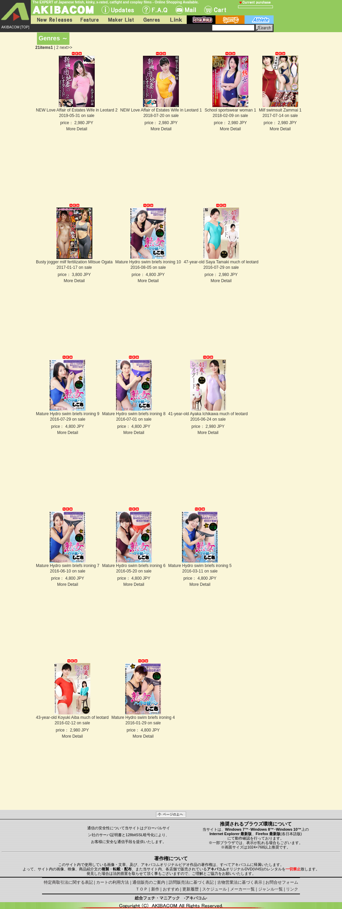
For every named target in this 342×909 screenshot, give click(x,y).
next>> (66, 47)
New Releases (53, 19)
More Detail (76, 129)
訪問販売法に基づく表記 (191, 882)
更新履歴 (190, 889)
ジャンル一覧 (270, 889)
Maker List (120, 19)
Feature (89, 19)
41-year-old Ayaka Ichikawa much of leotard (208, 413)
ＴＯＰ (141, 889)
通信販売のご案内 (148, 882)
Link (175, 19)
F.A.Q (155, 9)
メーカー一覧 (242, 889)
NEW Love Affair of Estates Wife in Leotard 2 (77, 110)
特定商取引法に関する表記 (68, 882)
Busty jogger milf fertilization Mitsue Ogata (74, 262)
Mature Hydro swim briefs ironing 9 (67, 413)
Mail (185, 9)
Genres (151, 19)
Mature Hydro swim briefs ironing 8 (133, 413)
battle (230, 19)
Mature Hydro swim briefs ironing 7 (67, 565)
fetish (201, 19)
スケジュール (214, 889)
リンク (292, 889)
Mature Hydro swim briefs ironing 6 (133, 565)
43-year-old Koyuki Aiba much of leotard (72, 717)
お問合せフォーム (281, 882)
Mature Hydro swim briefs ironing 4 (143, 717)
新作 (155, 889)
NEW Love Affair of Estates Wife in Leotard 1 (161, 110)
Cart (215, 9)
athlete (259, 19)
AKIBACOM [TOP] (15, 27)
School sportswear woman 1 (230, 110)
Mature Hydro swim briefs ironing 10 (148, 262)
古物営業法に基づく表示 (239, 882)
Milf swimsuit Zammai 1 (280, 110)
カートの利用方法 (112, 882)
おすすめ (171, 889)
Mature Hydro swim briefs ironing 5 (200, 565)
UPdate (117, 9)
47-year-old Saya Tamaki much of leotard (221, 262)
